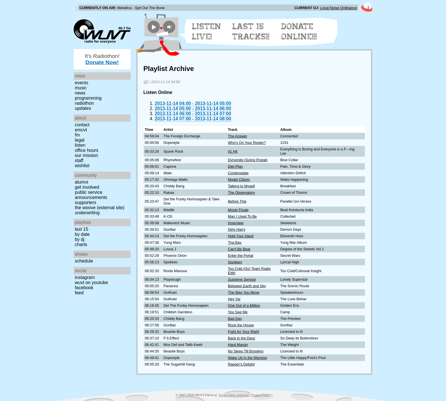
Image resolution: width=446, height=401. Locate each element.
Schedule (84, 261)
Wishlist (82, 165)
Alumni (81, 182)
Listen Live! (206, 31)
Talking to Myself (241, 186)
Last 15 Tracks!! (251, 31)
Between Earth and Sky (247, 286)
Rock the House (241, 325)
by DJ (79, 239)
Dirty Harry (236, 229)
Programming (88, 98)
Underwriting (87, 212)
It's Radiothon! (102, 59)
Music (81, 87)
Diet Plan (235, 166)
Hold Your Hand (240, 236)
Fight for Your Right (243, 331)
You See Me (237, 312)
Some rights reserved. (233, 395)
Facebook (84, 287)
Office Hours (86, 150)
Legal (79, 140)
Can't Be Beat (239, 249)
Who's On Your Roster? (247, 142)
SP (145, 82)
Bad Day (235, 318)
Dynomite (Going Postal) (247, 160)
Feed (79, 292)
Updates (83, 108)
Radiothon (84, 103)
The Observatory (241, 192)
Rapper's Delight (241, 364)
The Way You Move (243, 292)
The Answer (237, 136)
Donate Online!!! (299, 31)
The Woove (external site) (99, 207)
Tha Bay (234, 242)
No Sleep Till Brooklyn (245, 351)
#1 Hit (232, 151)
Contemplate (238, 173)
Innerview (235, 223)
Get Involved (87, 187)
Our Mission (86, 155)
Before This (237, 201)
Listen (80, 145)
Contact (82, 124)
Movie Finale (238, 210)
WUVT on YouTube (91, 282)
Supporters (85, 202)
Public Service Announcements (91, 195)
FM (77, 135)
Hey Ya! (234, 299)
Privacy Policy (261, 395)
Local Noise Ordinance (338, 8)
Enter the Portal (240, 255)
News (80, 93)
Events (81, 82)
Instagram (85, 277)
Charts (81, 244)
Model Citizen (239, 179)
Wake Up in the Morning (247, 358)
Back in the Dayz (241, 338)
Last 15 (81, 229)
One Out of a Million (244, 305)
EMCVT (81, 129)
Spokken (235, 262)
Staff (79, 160)
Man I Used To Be (242, 216)
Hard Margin (238, 345)
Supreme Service (242, 279)
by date (82, 234)
